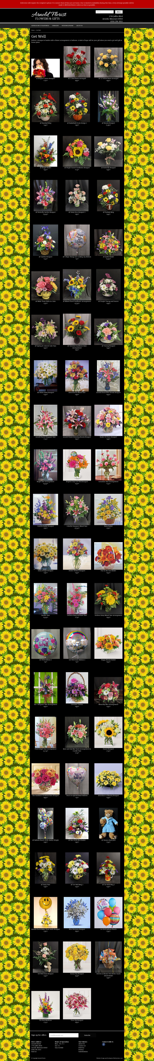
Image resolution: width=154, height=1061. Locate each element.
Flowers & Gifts (47, 18)
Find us (34, 1051)
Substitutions (83, 1051)
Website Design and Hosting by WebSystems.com (109, 1058)
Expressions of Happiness (40, 25)
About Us (79, 25)
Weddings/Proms (67, 25)
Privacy (81, 1049)
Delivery (81, 1047)
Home (33, 30)
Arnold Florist (48, 14)
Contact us (82, 1046)
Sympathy (55, 25)
